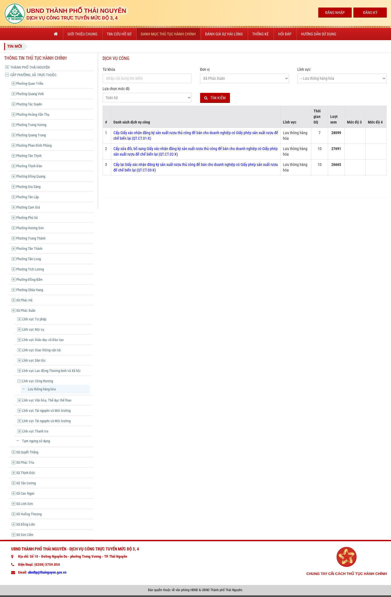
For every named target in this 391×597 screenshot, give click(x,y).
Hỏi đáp (285, 34)
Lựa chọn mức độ (116, 88)
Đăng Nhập (335, 12)
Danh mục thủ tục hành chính (168, 34)
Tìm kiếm (215, 98)
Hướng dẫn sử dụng (318, 34)
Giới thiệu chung (82, 34)
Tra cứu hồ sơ (119, 34)
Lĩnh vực (303, 69)
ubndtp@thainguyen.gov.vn (47, 572)
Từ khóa (109, 69)
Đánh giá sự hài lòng (224, 34)
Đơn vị (205, 69)
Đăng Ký (370, 12)
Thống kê (260, 34)
